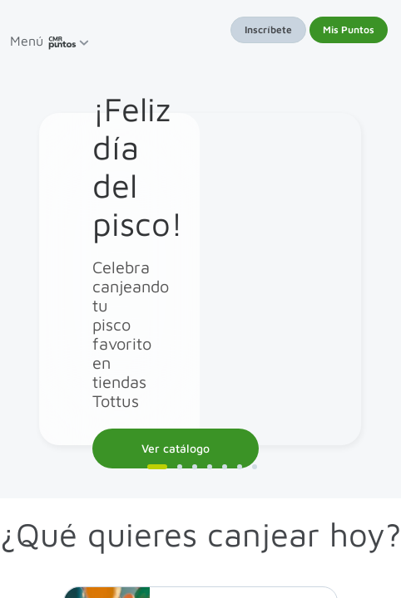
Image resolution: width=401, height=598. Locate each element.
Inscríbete (268, 29)
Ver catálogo (175, 448)
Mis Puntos (348, 29)
